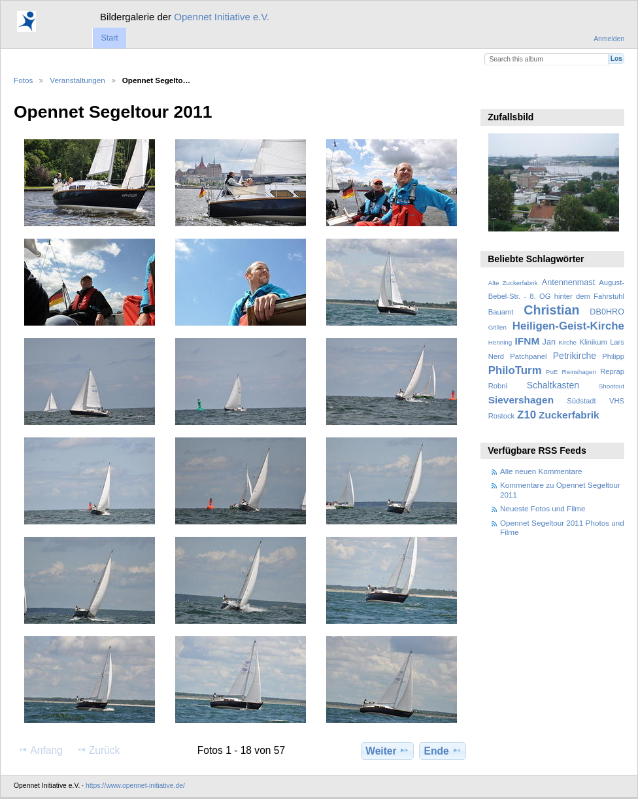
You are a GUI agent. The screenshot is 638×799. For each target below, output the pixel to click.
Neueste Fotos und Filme (543, 508)
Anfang (40, 750)
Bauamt (501, 312)
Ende (443, 750)
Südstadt (581, 401)
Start (109, 37)
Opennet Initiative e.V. (221, 16)
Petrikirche (574, 355)
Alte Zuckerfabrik (513, 282)
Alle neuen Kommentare (541, 471)
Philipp (613, 356)
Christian (551, 310)
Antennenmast (568, 282)
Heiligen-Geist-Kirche (568, 326)
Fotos (23, 80)
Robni (497, 386)
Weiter (387, 750)
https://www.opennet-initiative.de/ (135, 785)
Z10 (526, 415)
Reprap (612, 371)
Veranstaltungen (77, 80)
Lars (617, 342)
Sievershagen (521, 399)
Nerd (496, 356)
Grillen (497, 327)
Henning (500, 342)
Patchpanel (528, 356)
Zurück (98, 750)
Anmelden (609, 38)
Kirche (567, 342)
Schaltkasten (553, 385)
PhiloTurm (515, 370)
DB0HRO (607, 311)
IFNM (527, 341)
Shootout (611, 386)
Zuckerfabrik (569, 414)
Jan (549, 342)
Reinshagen (579, 371)
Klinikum (593, 342)
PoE (552, 371)
